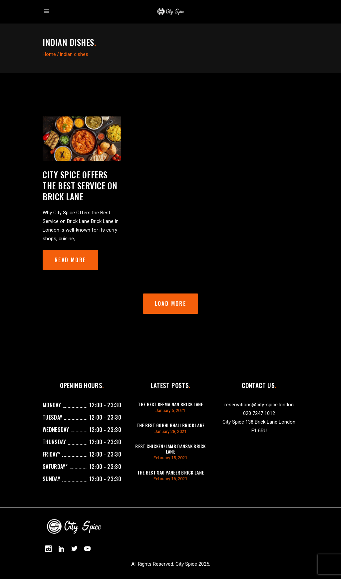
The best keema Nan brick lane (170, 404)
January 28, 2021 (170, 431)
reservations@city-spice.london (259, 405)
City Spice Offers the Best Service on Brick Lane (80, 185)
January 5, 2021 (170, 410)
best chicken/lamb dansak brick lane (170, 449)
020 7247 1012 (259, 413)
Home (49, 54)
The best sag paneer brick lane (170, 472)
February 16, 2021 (170, 478)
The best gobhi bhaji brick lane (171, 425)
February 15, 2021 (170, 457)
